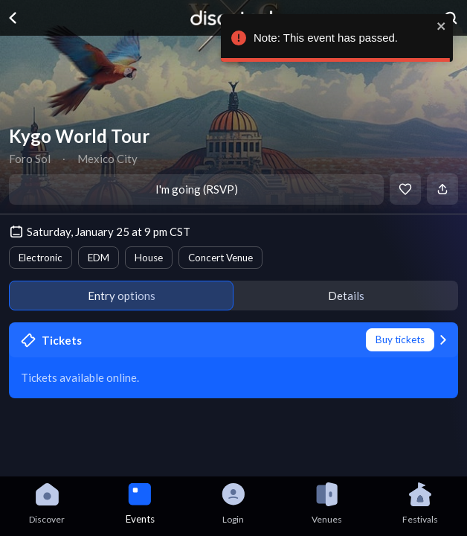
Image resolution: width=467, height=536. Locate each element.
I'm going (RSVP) (196, 189)
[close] (438, 26)
